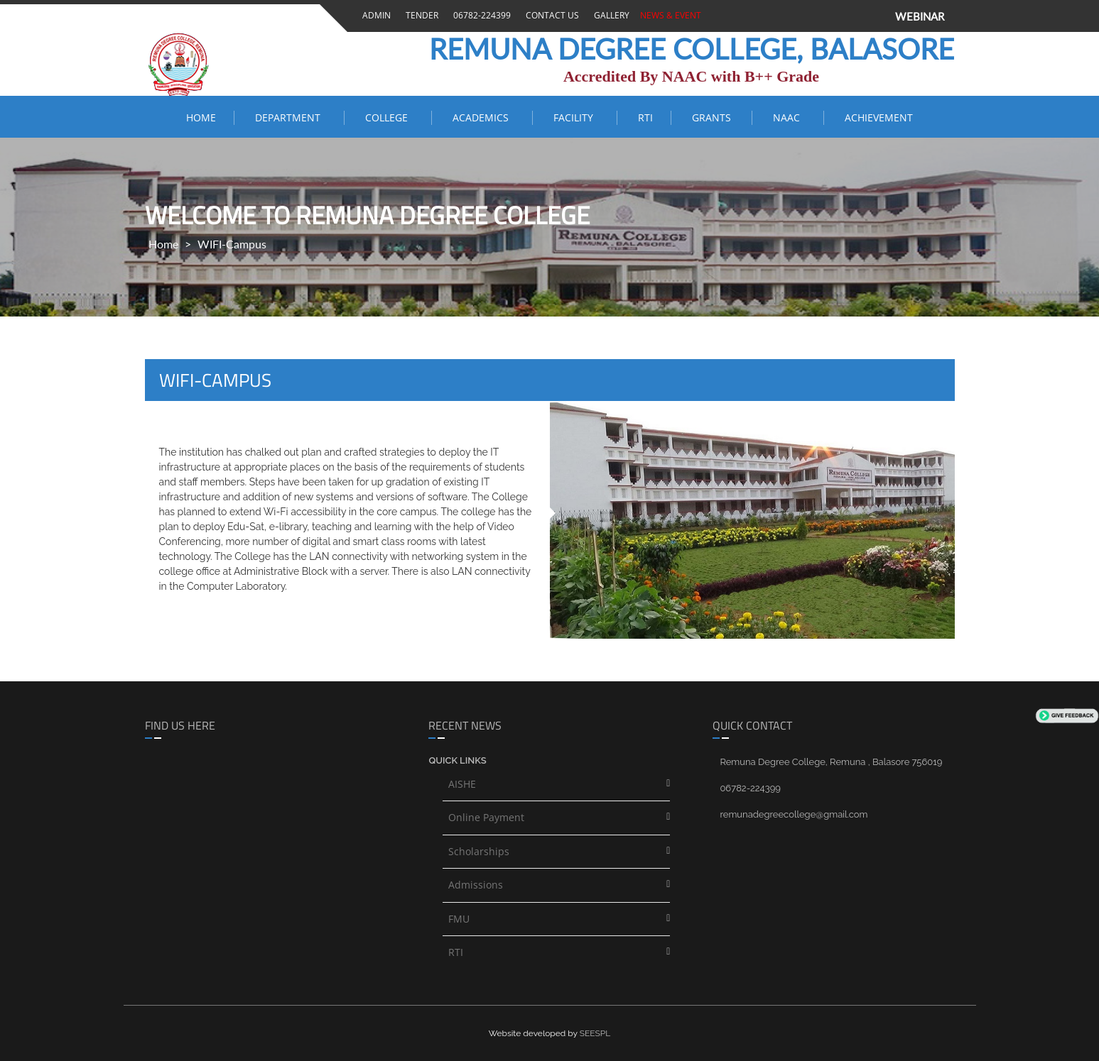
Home (201, 117)
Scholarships (478, 851)
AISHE (462, 784)
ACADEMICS (483, 117)
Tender (419, 15)
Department (290, 117)
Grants (713, 117)
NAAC (789, 117)
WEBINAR (919, 16)
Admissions (475, 884)
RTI (645, 117)
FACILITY (576, 117)
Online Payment (486, 817)
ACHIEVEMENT (879, 117)
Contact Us (550, 15)
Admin (374, 15)
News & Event (668, 15)
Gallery (609, 15)
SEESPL (595, 1033)
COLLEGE (389, 117)
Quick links (457, 760)
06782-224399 (480, 15)
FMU (459, 918)
